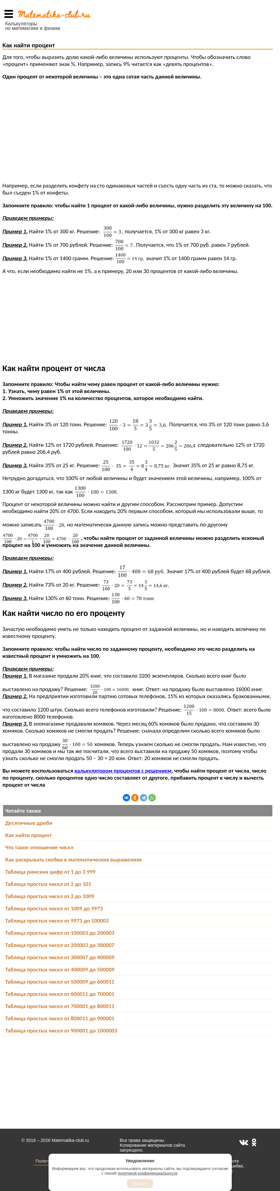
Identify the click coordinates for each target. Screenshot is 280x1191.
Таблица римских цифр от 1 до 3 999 (50, 871)
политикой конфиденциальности (147, 1173)
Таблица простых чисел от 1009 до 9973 (54, 908)
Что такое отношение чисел (39, 847)
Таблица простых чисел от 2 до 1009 (49, 896)
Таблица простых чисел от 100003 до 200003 (60, 932)
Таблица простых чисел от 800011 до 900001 (60, 1018)
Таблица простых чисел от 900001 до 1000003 (61, 1030)
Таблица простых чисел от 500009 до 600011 (60, 981)
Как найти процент (28, 835)
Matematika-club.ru (54, 13)
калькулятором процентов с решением (123, 770)
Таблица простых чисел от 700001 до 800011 (60, 1006)
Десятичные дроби (28, 822)
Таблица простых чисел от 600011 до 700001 (60, 993)
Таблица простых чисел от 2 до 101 (48, 883)
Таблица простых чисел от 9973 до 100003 (57, 920)
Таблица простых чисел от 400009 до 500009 (60, 969)
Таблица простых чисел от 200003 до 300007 (60, 945)
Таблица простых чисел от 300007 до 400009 (60, 957)
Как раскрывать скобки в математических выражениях (73, 859)
